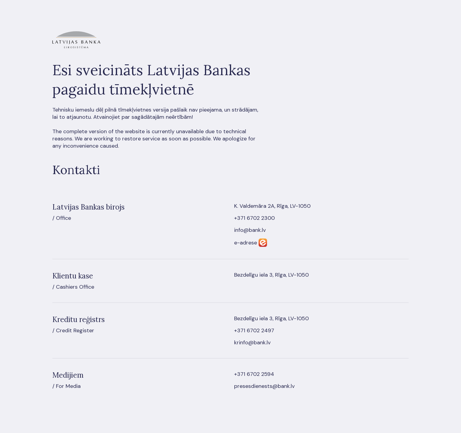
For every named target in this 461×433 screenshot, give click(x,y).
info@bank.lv (250, 230)
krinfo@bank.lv (252, 342)
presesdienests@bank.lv (264, 386)
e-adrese (245, 242)
